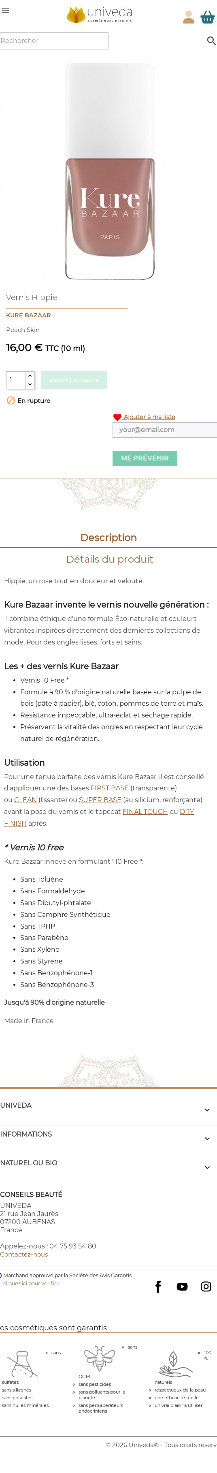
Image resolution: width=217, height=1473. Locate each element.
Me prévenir (145, 458)
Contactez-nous (24, 1254)
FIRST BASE (110, 788)
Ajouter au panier (74, 380)
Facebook (158, 1294)
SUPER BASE (100, 800)
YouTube (182, 1286)
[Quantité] (16, 380)
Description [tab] (108, 538)
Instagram (206, 1286)
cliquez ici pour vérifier (31, 1283)
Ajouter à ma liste (144, 417)
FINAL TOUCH (145, 812)
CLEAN (25, 800)
